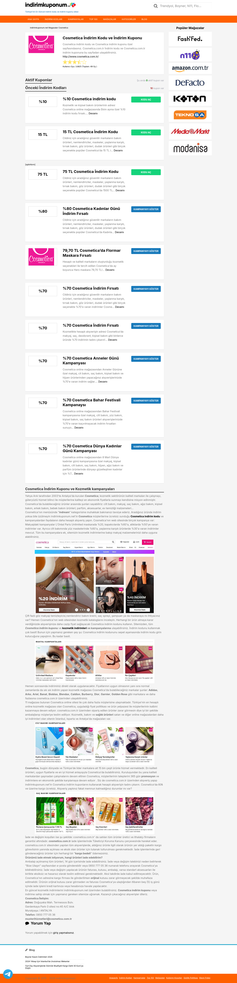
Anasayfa (113, 978)
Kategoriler (129, 19)
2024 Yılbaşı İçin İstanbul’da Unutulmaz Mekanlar (47, 961)
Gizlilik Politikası (191, 978)
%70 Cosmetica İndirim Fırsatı (91, 288)
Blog (144, 19)
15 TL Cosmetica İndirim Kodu (90, 131)
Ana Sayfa (33, 19)
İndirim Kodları (125, 978)
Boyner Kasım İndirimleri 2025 (38, 957)
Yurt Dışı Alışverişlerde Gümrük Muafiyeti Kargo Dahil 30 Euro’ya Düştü (54, 967)
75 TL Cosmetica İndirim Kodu (90, 171)
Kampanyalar (75, 19)
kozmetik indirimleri (74, 628)
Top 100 (93, 19)
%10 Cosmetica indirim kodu (89, 99)
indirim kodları (53, 19)
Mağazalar (109, 19)
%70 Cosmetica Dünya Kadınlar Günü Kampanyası (92, 448)
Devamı (93, 113)
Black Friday (204, 978)
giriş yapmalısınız (63, 932)
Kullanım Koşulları (174, 978)
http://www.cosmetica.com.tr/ (81, 56)
